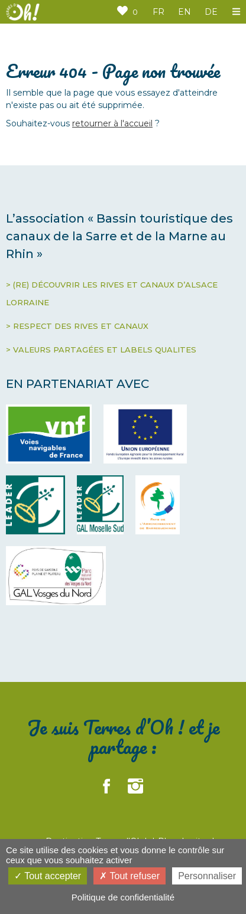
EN (184, 11)
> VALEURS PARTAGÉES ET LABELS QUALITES (101, 349)
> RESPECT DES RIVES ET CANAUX (77, 326)
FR (158, 11)
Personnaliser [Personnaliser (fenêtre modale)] (207, 876)
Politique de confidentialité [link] (123, 897)
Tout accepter (47, 876)
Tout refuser (129, 876)
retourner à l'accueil (112, 123)
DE (211, 11)
